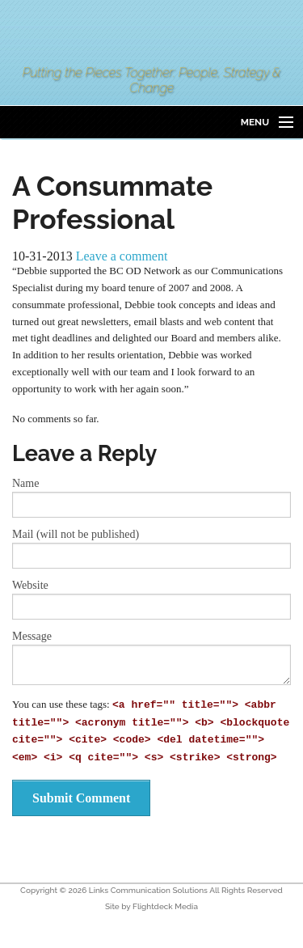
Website (30, 585)
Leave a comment (122, 256)
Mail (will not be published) (75, 534)
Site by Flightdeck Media (151, 906)
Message (32, 636)
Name (25, 483)
